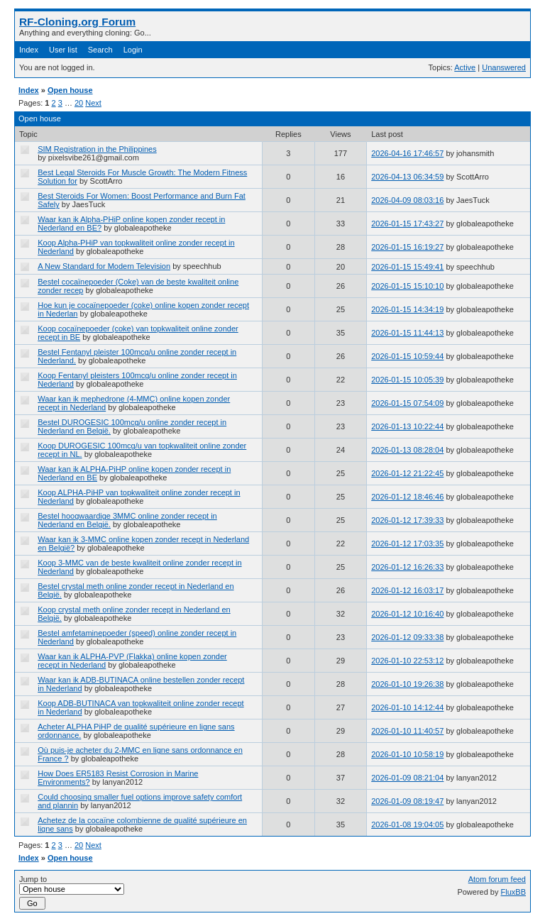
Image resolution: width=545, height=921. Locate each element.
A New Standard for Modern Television (104, 266)
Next (93, 103)
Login (133, 49)
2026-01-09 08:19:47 (407, 801)
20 (79, 103)
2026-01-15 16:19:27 (407, 247)
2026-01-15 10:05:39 (407, 379)
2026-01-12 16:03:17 (407, 590)
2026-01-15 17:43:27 (407, 223)
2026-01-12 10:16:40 (407, 614)
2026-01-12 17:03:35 (407, 543)
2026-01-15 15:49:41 (407, 267)
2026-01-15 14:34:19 (407, 309)
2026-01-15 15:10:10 (407, 286)
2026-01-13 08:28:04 (407, 450)
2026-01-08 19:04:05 (407, 824)
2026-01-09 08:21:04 (407, 777)
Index (28, 49)
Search (100, 49)
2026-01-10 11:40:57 (407, 731)
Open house (70, 90)
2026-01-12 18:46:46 (407, 496)
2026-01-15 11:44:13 (407, 333)
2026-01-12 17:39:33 (407, 520)
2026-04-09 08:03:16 (407, 200)
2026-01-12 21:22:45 (407, 473)
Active (464, 67)
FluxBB (513, 892)
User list (63, 49)
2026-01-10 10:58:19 (407, 754)
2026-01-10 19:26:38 (407, 684)
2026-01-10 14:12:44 (407, 707)
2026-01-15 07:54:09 (407, 403)
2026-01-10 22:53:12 (407, 660)
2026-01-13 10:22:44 (407, 426)
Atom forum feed (497, 879)
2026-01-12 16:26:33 (407, 567)
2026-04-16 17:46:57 (407, 153)
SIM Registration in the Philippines (97, 149)
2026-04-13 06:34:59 (407, 176)
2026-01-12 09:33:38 (407, 637)
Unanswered (504, 67)
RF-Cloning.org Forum (77, 22)
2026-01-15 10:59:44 (407, 356)
